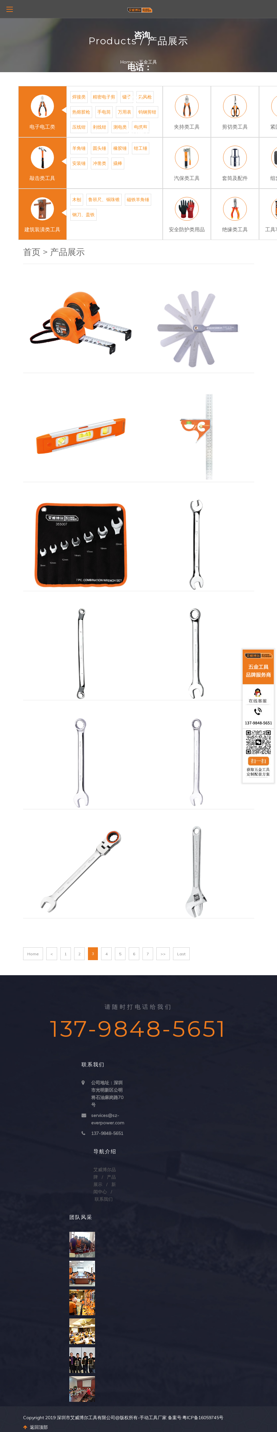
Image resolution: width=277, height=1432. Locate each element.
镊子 (126, 97)
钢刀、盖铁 (83, 214)
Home (126, 62)
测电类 (120, 127)
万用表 (124, 112)
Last (181, 953)
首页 (31, 252)
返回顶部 (35, 1427)
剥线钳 (99, 127)
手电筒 (104, 112)
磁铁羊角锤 (138, 199)
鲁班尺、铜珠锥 (104, 199)
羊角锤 (79, 148)
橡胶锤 (120, 148)
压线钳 (79, 127)
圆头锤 (99, 148)
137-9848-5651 (107, 1133)
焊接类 (79, 97)
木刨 (76, 199)
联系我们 (104, 1199)
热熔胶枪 (81, 112)
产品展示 (67, 252)
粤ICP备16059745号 (202, 1417)
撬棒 (117, 163)
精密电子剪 (104, 97)
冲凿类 (99, 163)
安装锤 (79, 163)
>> (163, 953)
